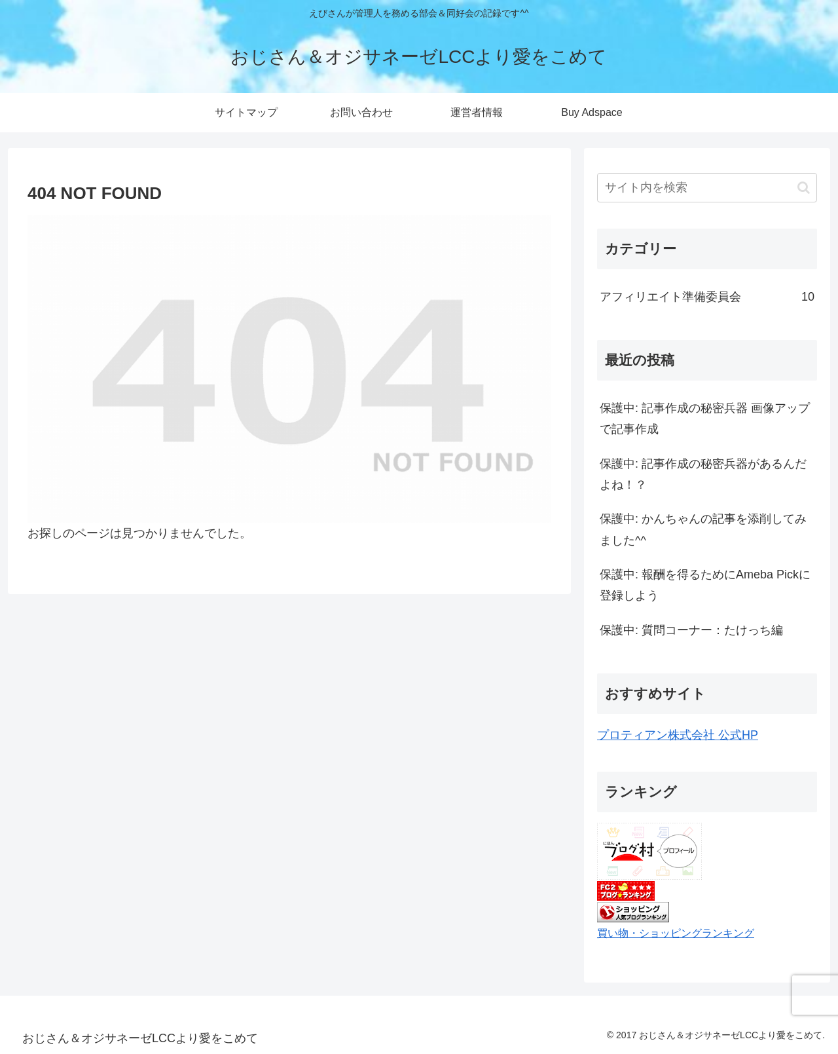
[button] (803, 187)
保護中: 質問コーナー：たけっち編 (691, 630)
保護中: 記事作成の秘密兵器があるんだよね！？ (703, 474)
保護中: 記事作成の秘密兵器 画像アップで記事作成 (705, 419)
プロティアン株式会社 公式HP (677, 735)
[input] (707, 187)
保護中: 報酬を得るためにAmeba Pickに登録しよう (705, 585)
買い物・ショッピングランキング (675, 933)
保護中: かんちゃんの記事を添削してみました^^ (703, 529)
